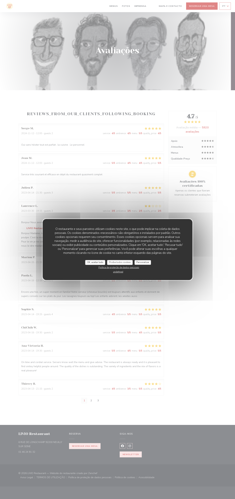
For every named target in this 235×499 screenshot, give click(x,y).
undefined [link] (118, 271)
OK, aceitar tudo (95, 262)
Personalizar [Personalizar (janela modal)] (142, 262)
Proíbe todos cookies (120, 262)
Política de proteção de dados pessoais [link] (118, 267)
